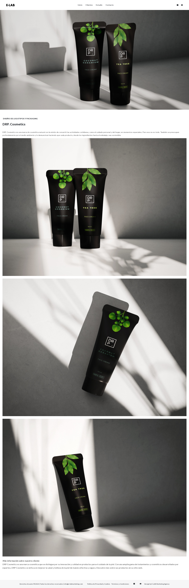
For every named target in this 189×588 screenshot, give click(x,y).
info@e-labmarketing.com (73, 584)
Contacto (110, 5)
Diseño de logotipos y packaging (20, 119)
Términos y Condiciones (120, 584)
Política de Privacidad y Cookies (98, 584)
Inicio (80, 5)
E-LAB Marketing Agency (161, 584)
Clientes (89, 5)
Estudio (99, 5)
